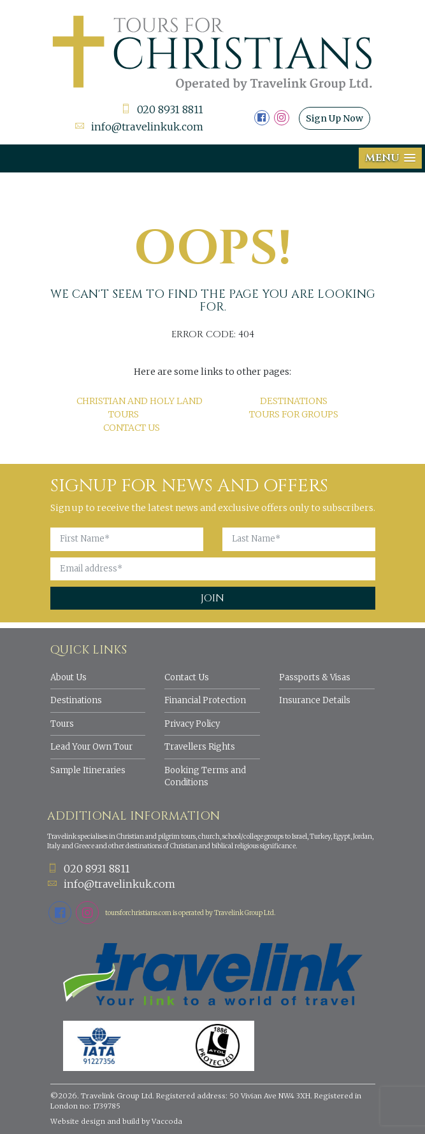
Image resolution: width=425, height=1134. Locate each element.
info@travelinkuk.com (139, 126)
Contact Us (131, 427)
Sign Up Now (334, 118)
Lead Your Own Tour (91, 746)
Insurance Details (314, 700)
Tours (62, 723)
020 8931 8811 (161, 109)
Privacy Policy (192, 723)
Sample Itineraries (88, 770)
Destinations (294, 401)
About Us (68, 677)
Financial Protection (205, 700)
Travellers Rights (199, 746)
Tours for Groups (293, 414)
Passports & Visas (314, 677)
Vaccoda (167, 1121)
